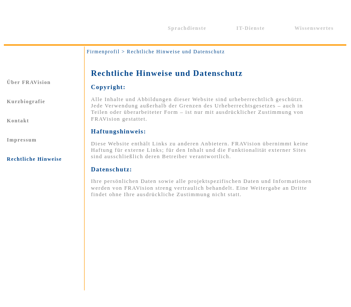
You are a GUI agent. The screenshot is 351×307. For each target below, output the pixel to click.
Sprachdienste (187, 28)
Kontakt (18, 121)
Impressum (22, 140)
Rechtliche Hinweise (34, 159)
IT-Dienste (250, 28)
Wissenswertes (314, 28)
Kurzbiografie (26, 101)
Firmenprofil (123, 28)
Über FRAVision (29, 82)
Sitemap (236, 297)
